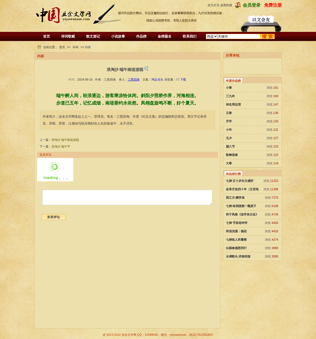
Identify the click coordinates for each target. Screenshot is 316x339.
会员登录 (252, 5)
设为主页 (213, 5)
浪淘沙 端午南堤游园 (65, 140)
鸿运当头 (157, 79)
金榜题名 (164, 36)
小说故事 (118, 36)
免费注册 (273, 5)
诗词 (75, 47)
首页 (46, 36)
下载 (183, 79)
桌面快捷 (226, 5)
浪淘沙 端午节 (60, 146)
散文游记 (93, 36)
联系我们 (189, 36)
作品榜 (141, 36)
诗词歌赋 (68, 36)
